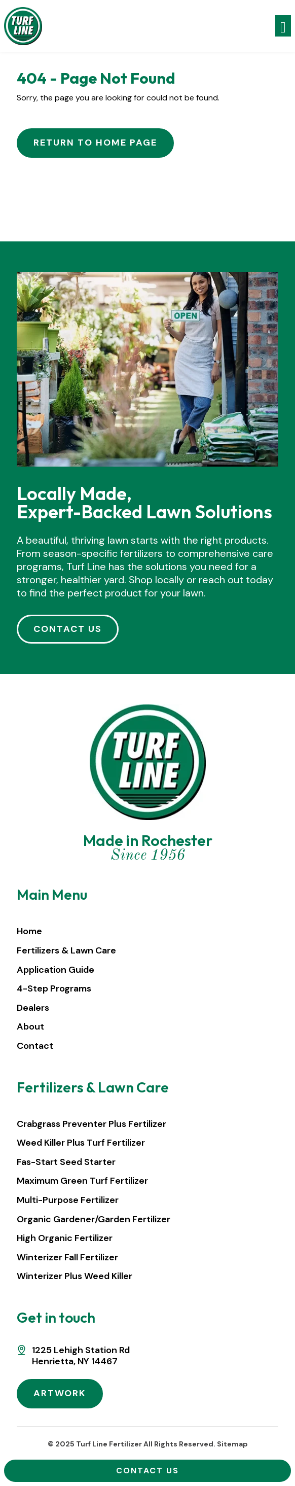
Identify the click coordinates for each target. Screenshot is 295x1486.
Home (29, 931)
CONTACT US (67, 629)
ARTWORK (59, 1393)
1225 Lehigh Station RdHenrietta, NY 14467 (81, 1356)
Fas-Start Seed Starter (66, 1162)
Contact (35, 1046)
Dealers (33, 1008)
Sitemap (232, 1443)
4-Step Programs (54, 988)
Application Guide (55, 970)
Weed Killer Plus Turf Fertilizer (81, 1143)
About (30, 1026)
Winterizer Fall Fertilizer (67, 1257)
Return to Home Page (95, 142)
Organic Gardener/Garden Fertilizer (93, 1219)
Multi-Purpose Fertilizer (68, 1200)
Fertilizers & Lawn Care (66, 950)
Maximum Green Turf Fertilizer (82, 1181)
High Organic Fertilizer (65, 1238)
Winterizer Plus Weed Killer (74, 1276)
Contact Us (147, 1470)
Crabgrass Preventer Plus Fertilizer (91, 1124)
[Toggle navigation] (283, 26)
